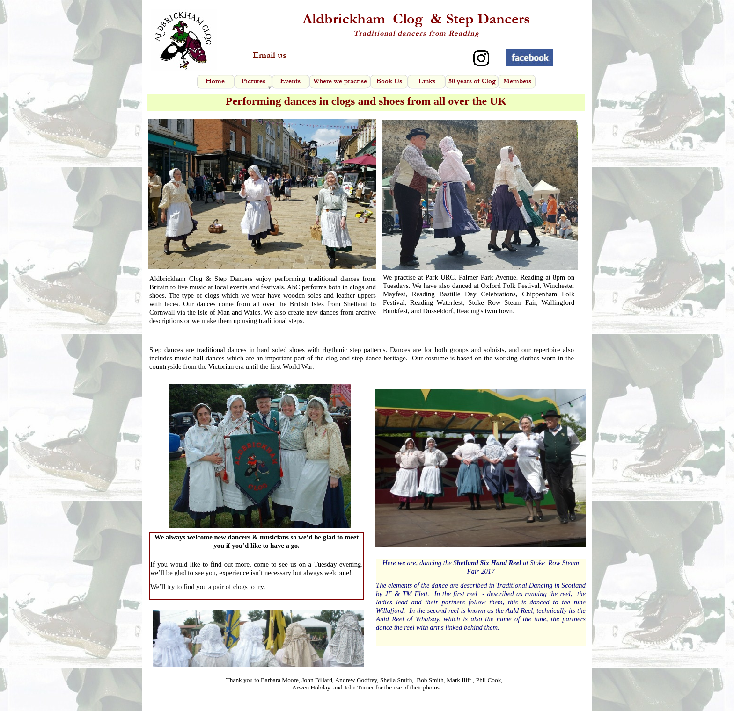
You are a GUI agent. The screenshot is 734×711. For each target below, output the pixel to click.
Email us (269, 55)
